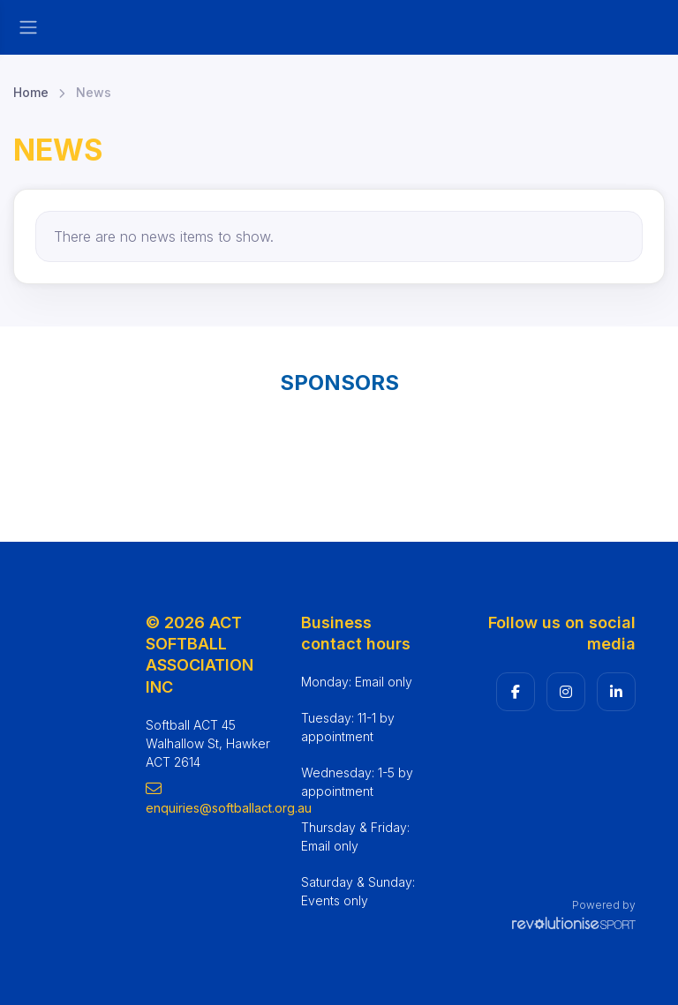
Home (31, 92)
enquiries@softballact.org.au (210, 798)
